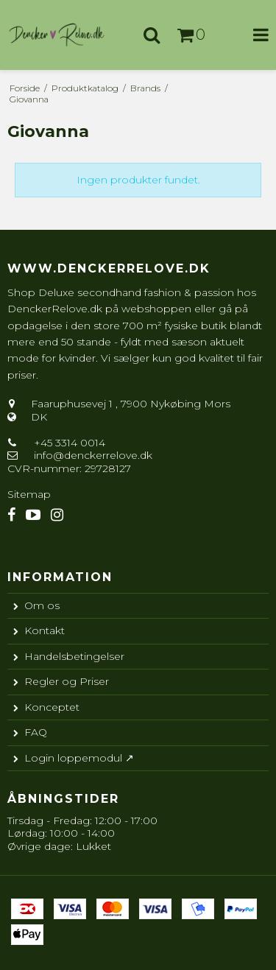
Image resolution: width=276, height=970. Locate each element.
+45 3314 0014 (68, 442)
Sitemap (29, 494)
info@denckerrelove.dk (93, 455)
